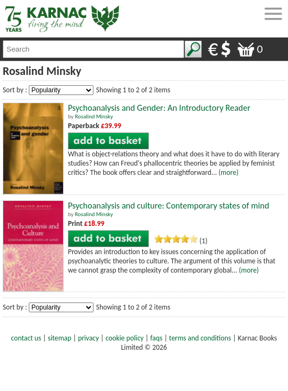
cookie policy (124, 338)
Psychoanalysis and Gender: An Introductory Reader (159, 108)
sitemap (59, 338)
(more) (228, 172)
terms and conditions (200, 338)
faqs (156, 338)
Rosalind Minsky (94, 116)
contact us (26, 338)
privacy (88, 338)
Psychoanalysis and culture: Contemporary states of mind (168, 205)
